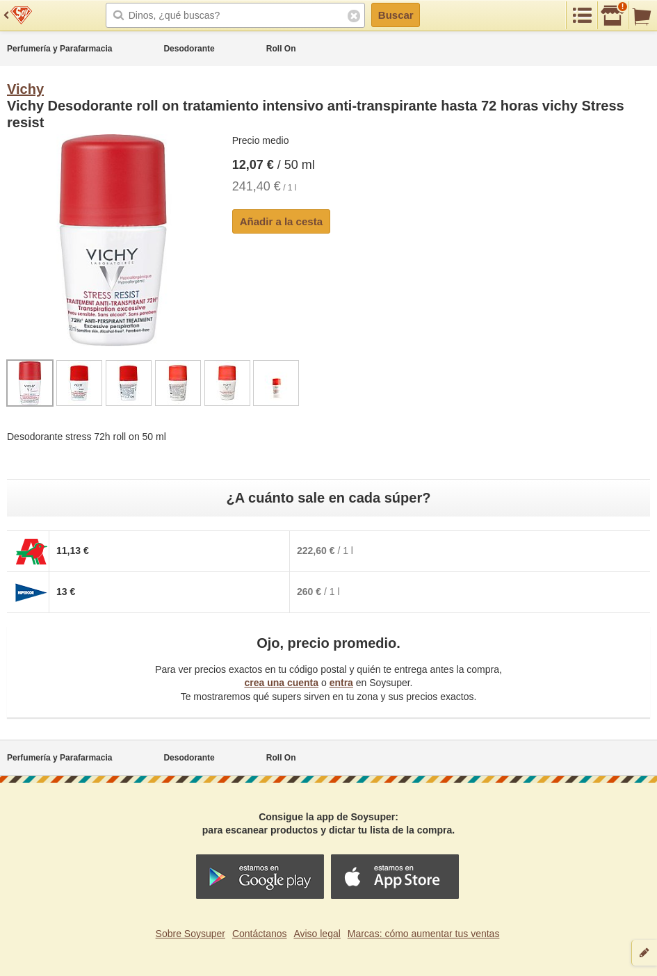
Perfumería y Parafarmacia (59, 49)
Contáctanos (259, 933)
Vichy (25, 89)
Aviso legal (316, 933)
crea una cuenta (281, 682)
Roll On (281, 49)
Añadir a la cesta (281, 221)
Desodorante (188, 49)
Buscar (396, 15)
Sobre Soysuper (190, 933)
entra (341, 682)
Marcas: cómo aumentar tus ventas (424, 933)
